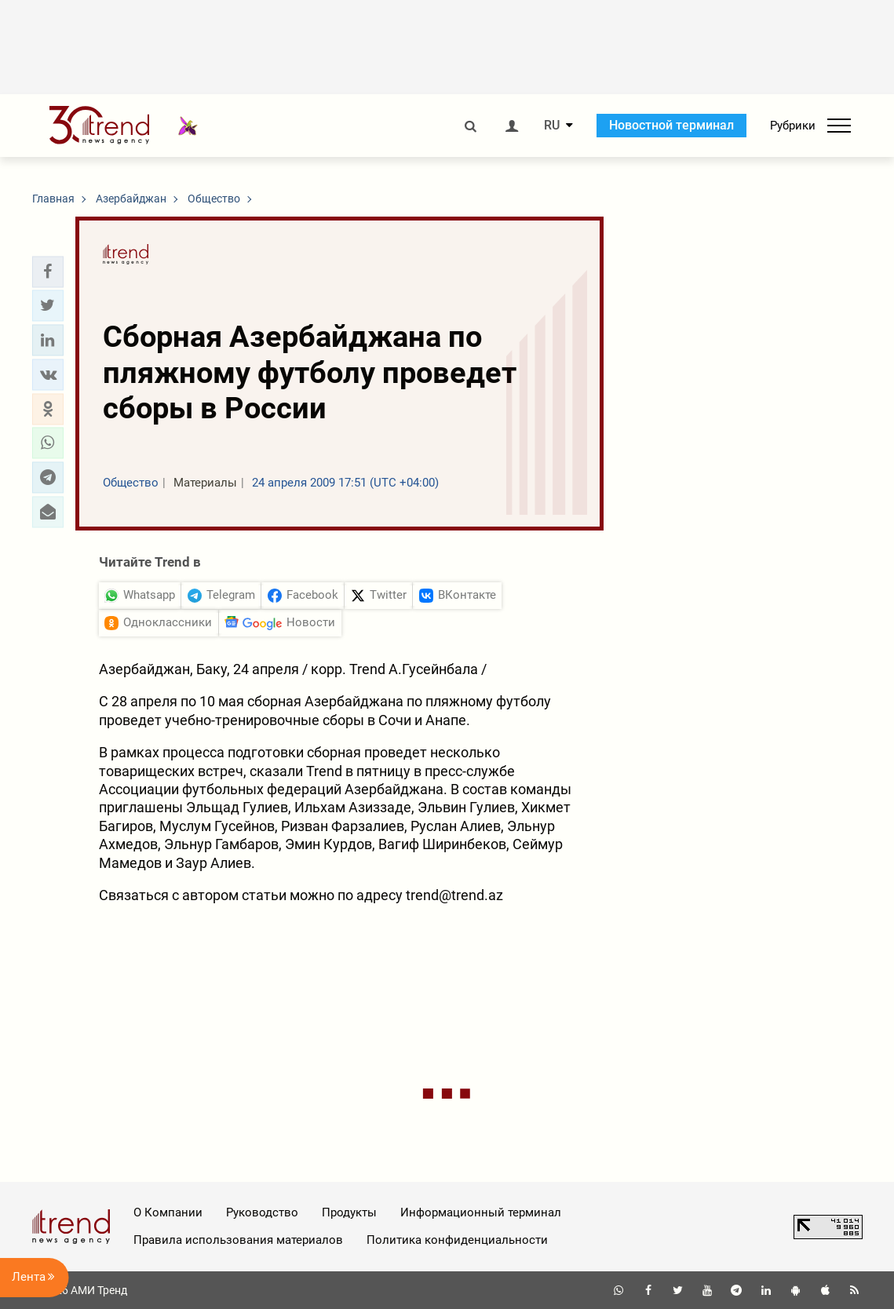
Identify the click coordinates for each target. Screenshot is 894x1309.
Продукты (349, 1212)
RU (552, 125)
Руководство (262, 1212)
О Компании (168, 1212)
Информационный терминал (480, 1212)
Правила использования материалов (238, 1240)
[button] (48, 271)
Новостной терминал (671, 125)
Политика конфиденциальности (457, 1240)
